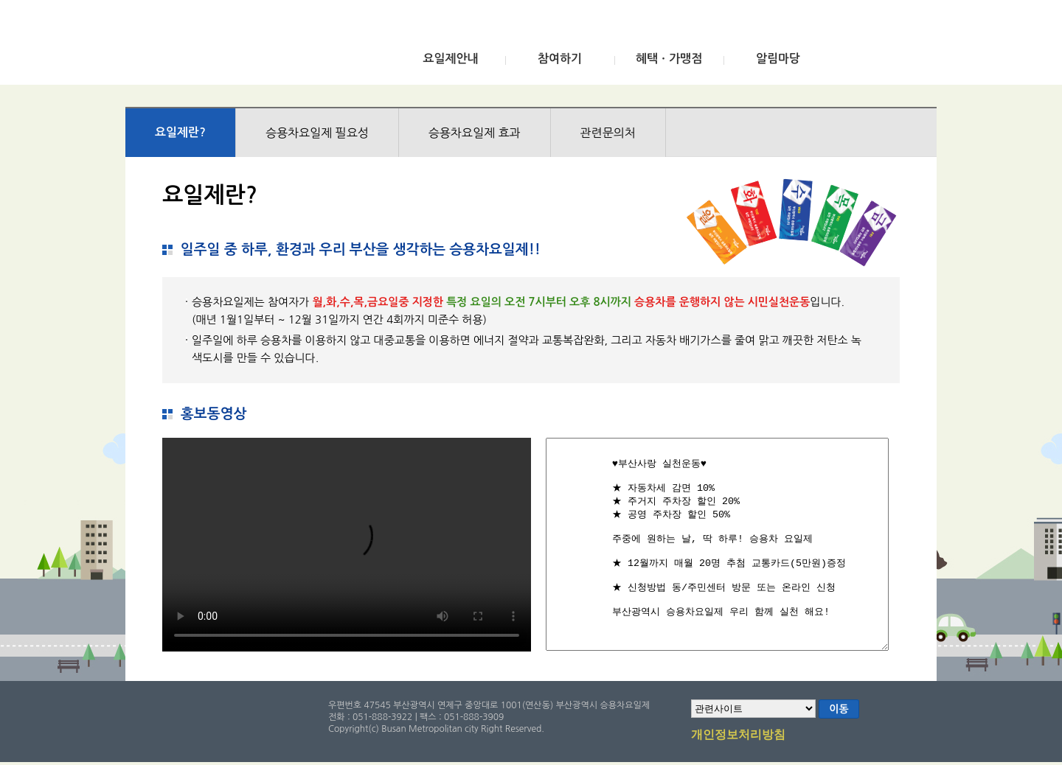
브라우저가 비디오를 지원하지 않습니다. (346, 545)
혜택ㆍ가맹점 (669, 58)
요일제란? (180, 132)
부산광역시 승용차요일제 (235, 46)
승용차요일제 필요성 (317, 133)
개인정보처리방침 (738, 735)
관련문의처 (608, 133)
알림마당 (778, 58)
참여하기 (560, 58)
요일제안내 (450, 58)
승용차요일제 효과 (474, 133)
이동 (838, 709)
